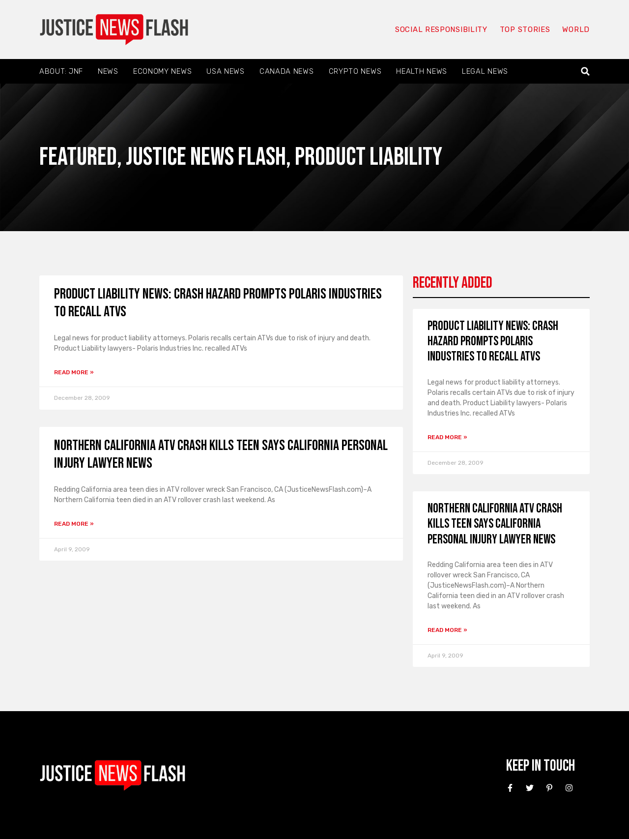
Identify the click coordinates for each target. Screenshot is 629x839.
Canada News (286, 71)
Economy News (162, 71)
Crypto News (355, 71)
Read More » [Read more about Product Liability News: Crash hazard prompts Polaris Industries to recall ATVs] (74, 372)
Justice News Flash (206, 157)
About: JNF (61, 71)
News (108, 71)
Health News (421, 71)
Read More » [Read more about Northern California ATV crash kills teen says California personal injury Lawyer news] (74, 523)
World (576, 29)
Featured (78, 157)
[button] (585, 71)
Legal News (485, 71)
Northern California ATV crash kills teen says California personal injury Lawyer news (495, 524)
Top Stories (525, 29)
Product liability (368, 157)
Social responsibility (441, 29)
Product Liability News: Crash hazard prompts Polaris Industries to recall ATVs (493, 341)
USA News (225, 71)
